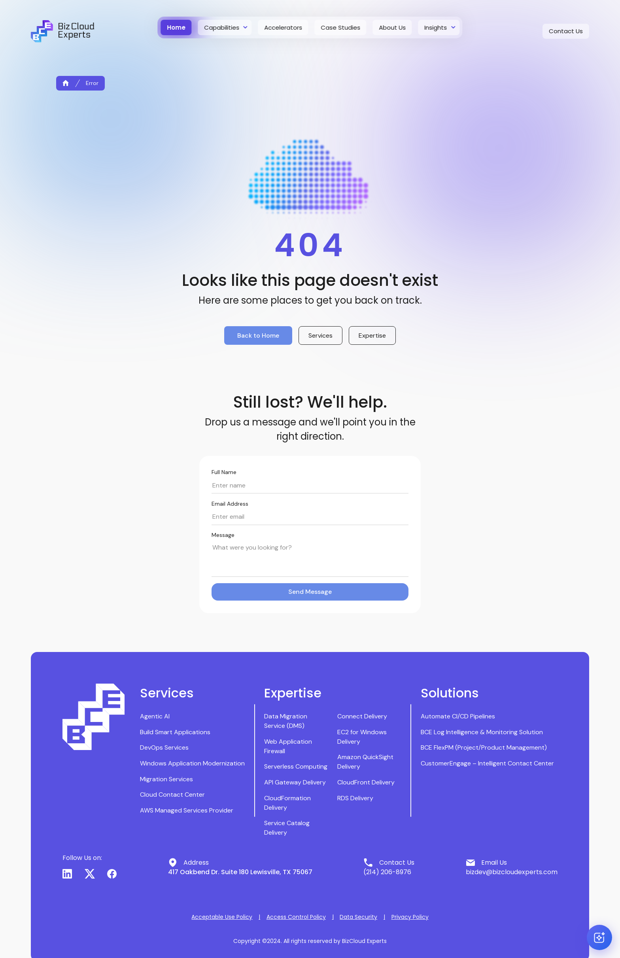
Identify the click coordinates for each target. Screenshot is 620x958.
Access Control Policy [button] (296, 917)
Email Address (230, 503)
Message (223, 535)
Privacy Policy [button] (410, 917)
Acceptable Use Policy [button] (221, 917)
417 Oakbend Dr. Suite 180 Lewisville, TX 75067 (240, 872)
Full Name (224, 472)
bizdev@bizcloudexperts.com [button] (512, 872)
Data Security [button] (358, 917)
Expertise (372, 335)
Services (320, 335)
